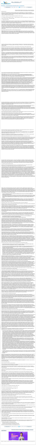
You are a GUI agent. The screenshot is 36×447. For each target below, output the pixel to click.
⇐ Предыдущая (7, 7)
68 (12, 7)
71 (17, 426)
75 (24, 7)
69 (14, 7)
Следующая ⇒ (29, 7)
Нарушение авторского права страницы (17, 429)
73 (20, 426)
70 (16, 7)
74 (22, 7)
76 (26, 7)
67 (10, 426)
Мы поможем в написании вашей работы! (16, 2)
